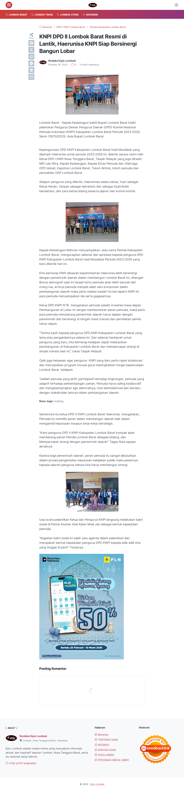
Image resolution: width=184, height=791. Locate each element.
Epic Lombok (97, 784)
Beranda (101, 734)
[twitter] (31, 50)
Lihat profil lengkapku (21, 763)
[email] (31, 77)
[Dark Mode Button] (176, 5)
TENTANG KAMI (106, 739)
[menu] (9, 5)
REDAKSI (102, 744)
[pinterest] (31, 70)
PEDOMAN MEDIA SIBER (112, 760)
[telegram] (31, 63)
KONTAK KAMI (105, 750)
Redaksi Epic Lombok (33, 736)
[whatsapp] (31, 57)
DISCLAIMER (104, 755)
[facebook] (31, 43)
